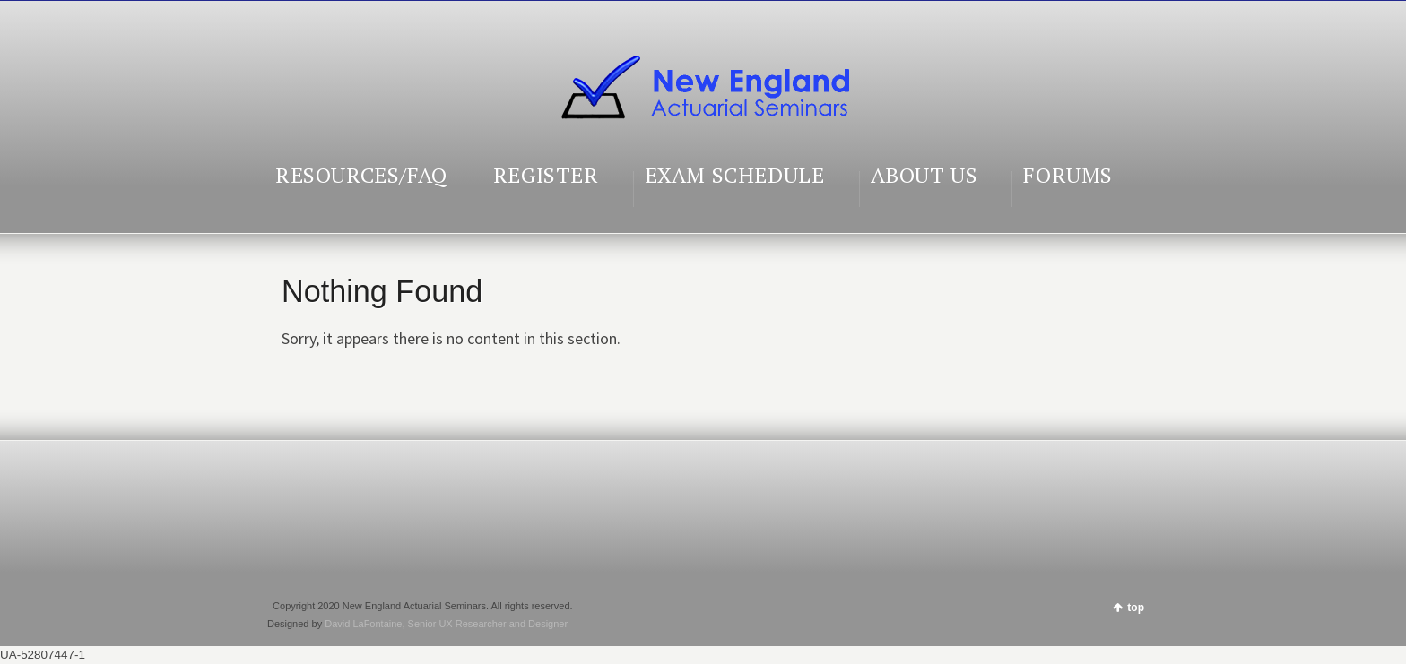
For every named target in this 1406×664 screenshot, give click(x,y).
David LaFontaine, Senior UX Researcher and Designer (446, 623)
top (1135, 607)
